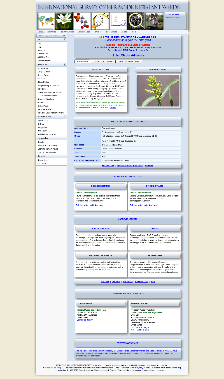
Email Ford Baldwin (85, 320)
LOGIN (168, 14)
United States (121, 55)
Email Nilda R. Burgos (140, 327)
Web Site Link (143, 330)
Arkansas (137, 55)
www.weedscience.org (171, 368)
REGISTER (175, 14)
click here (113, 108)
